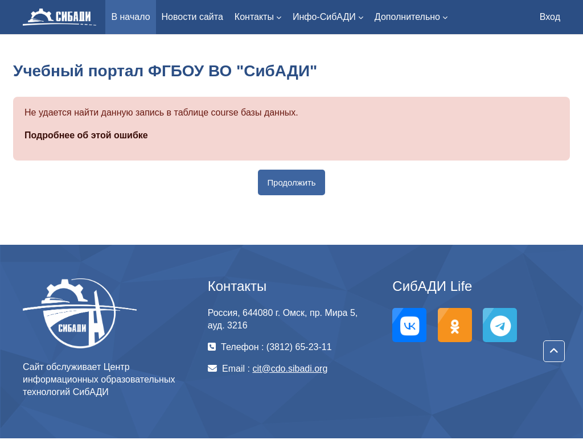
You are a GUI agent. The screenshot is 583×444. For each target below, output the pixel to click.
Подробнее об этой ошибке (86, 135)
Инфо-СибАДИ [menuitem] (324, 17)
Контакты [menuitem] (254, 17)
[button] (554, 351)
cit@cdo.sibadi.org (289, 368)
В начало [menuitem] (130, 17)
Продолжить (291, 182)
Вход (550, 17)
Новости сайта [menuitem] (192, 17)
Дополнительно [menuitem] (407, 17)
